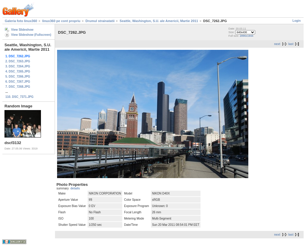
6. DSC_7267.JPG (17, 81)
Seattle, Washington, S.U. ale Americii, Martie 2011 (159, 21)
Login (297, 20)
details (75, 188)
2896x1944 (246, 35)
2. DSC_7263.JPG (17, 61)
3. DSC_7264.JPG (17, 66)
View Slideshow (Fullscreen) (31, 34)
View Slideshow (22, 29)
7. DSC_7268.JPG (17, 86)
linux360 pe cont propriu (61, 21)
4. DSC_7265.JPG (17, 71)
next (277, 44)
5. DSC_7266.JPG (17, 76)
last (290, 44)
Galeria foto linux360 (21, 21)
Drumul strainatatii (99, 21)
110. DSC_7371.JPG (19, 96)
